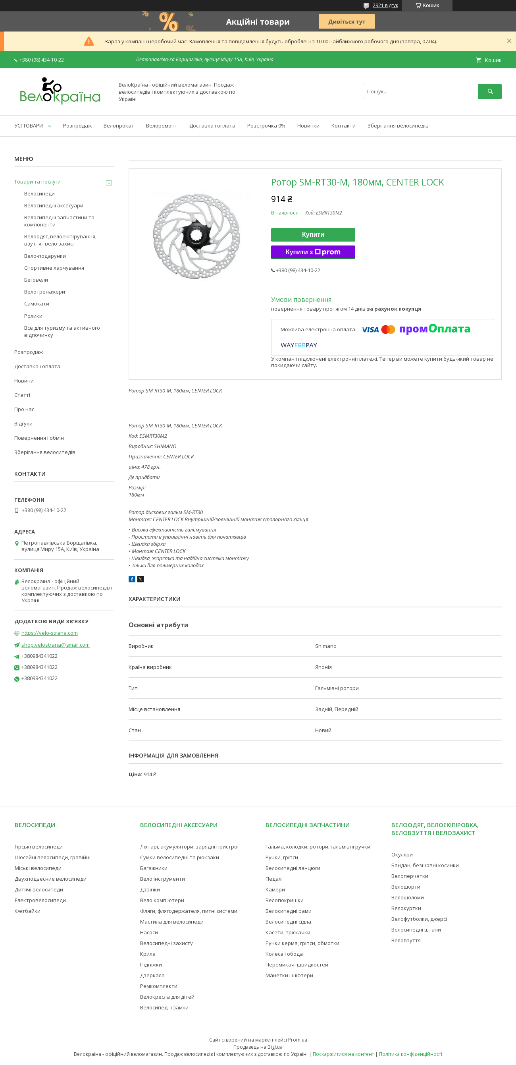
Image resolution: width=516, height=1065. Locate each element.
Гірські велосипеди (39, 846)
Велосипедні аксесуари (53, 205)
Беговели (36, 279)
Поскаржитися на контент (343, 1054)
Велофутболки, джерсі (419, 918)
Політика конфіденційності (410, 1054)
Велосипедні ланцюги (293, 868)
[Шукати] (490, 91)
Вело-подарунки (45, 255)
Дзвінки (150, 889)
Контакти (343, 125)
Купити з (313, 252)
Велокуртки (406, 908)
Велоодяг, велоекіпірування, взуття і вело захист (60, 240)
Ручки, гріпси (282, 857)
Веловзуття (406, 940)
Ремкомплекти (158, 986)
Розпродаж (77, 125)
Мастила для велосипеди (172, 921)
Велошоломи (407, 897)
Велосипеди (39, 193)
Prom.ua (297, 1039)
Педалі (274, 878)
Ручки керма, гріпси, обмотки (302, 943)
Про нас (24, 409)
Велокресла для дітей (167, 996)
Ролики (33, 315)
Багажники (154, 868)
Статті (22, 394)
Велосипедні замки (164, 1007)
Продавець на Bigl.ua (258, 1047)
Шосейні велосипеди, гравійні (52, 857)
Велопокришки (285, 900)
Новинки (308, 125)
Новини (24, 380)
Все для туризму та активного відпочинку (62, 331)
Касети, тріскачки (288, 932)
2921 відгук (385, 5)
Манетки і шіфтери (289, 975)
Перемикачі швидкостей (297, 964)
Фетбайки (27, 910)
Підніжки (151, 964)
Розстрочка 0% (266, 125)
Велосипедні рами (289, 910)
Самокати (36, 303)
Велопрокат (119, 125)
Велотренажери (44, 291)
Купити (313, 234)
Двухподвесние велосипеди (51, 878)
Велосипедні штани (416, 929)
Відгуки (23, 423)
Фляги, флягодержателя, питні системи (188, 910)
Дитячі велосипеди (39, 889)
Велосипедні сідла (288, 921)
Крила (148, 953)
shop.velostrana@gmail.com (55, 645)
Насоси (149, 932)
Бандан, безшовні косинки (425, 865)
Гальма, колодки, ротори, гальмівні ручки (318, 846)
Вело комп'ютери (162, 900)
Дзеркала (152, 975)
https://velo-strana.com (49, 633)
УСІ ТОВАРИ (28, 125)
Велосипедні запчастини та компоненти (59, 221)
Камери (275, 889)
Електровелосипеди (40, 900)
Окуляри (402, 854)
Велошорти (405, 886)
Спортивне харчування (54, 267)
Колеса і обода (284, 953)
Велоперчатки (409, 875)
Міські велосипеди (38, 868)
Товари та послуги (37, 181)
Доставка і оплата (212, 125)
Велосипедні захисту (166, 943)
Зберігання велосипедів (398, 125)
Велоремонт (161, 125)
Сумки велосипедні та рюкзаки (179, 857)
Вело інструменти (162, 878)
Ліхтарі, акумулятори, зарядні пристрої (189, 846)
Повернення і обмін (39, 437)
